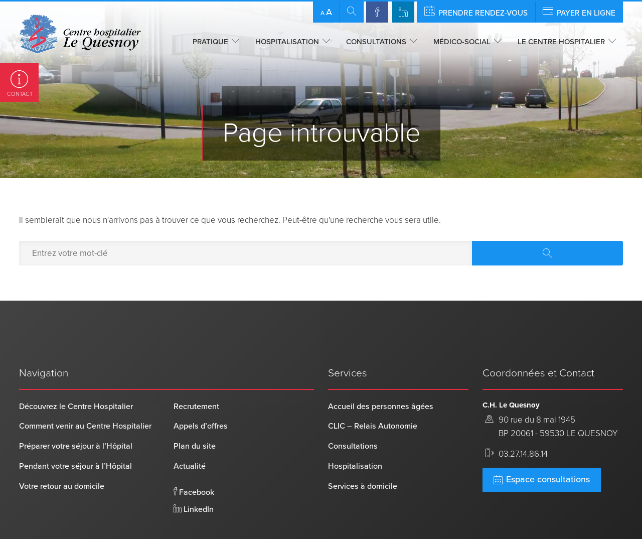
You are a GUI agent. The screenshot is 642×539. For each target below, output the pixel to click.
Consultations (376, 41)
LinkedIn (194, 477)
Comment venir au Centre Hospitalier (85, 394)
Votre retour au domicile (61, 454)
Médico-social (462, 41)
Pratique (210, 41)
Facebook (194, 460)
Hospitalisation (287, 41)
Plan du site (195, 415)
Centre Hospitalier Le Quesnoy (71, 516)
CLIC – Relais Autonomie (372, 394)
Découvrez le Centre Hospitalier (76, 374)
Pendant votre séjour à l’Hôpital (75, 434)
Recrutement (196, 374)
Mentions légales (226, 516)
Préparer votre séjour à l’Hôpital (75, 415)
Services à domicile (362, 454)
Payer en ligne (579, 12)
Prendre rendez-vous (476, 12)
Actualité (190, 434)
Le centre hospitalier (561, 41)
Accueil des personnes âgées (380, 374)
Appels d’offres (201, 394)
